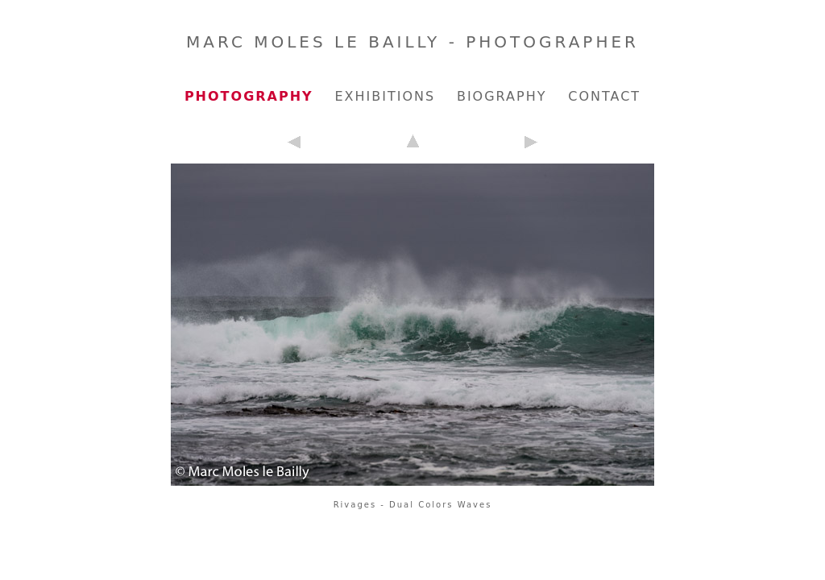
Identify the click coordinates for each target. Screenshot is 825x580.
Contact (604, 96)
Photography (248, 96)
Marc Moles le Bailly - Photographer (412, 42)
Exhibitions (384, 96)
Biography (502, 96)
